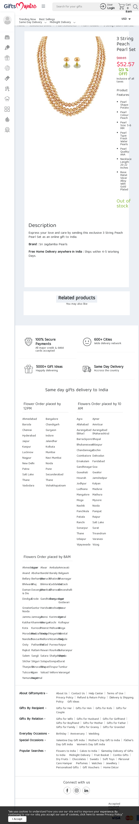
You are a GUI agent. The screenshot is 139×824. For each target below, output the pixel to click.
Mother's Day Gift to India (104, 740)
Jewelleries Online (40, 25)
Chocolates (79, 759)
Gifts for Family (65, 727)
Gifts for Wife (64, 719)
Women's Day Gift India (91, 744)
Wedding (94, 733)
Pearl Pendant (90, 25)
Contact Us (78, 693)
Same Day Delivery (33, 22)
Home (21, 25)
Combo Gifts (121, 755)
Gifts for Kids (104, 708)
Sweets (94, 759)
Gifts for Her (64, 708)
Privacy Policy (64, 697)
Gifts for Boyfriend (67, 723)
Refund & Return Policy (91, 697)
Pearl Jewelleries (66, 25)
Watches (97, 763)
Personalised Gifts (67, 767)
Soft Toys (109, 759)
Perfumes (82, 763)
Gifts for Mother (93, 723)
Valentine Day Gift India (70, 740)
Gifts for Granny (89, 727)
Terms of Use (115, 693)
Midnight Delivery (62, 22)
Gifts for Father (116, 723)
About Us (61, 693)
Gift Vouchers (91, 767)
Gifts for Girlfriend (114, 719)
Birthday (61, 733)
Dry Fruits (62, 759)
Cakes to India (88, 751)
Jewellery (111, 763)
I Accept (17, 819)
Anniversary (77, 733)
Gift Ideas (73, 701)
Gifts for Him (84, 708)
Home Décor (111, 767)
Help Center (96, 693)
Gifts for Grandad (114, 727)
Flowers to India (66, 751)
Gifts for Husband (88, 719)
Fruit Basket (101, 755)
